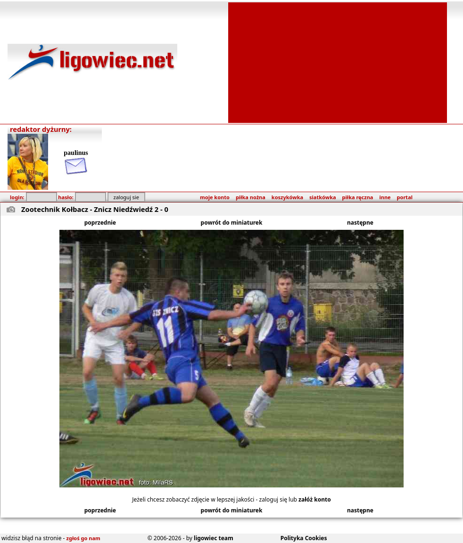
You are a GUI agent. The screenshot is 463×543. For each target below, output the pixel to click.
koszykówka (287, 197)
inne (384, 197)
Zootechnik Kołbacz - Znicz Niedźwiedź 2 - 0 (94, 209)
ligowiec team (213, 538)
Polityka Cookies (304, 538)
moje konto (215, 197)
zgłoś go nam (83, 538)
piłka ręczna (357, 197)
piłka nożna (250, 197)
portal (405, 197)
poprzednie (100, 223)
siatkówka (322, 197)
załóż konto (314, 499)
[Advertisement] (337, 62)
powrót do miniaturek (232, 223)
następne (360, 223)
